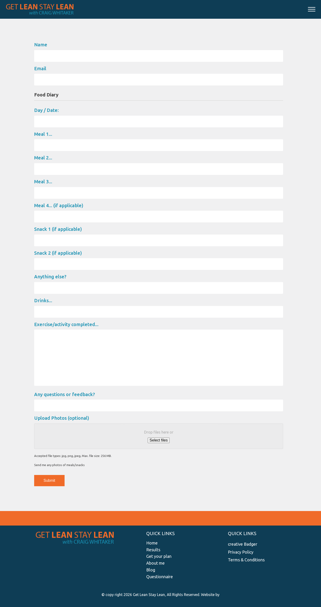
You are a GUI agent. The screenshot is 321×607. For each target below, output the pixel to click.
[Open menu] (311, 9)
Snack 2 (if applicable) (58, 253)
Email (40, 68)
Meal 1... (43, 134)
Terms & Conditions (246, 559)
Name (40, 44)
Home (152, 543)
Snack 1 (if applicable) (58, 229)
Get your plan (158, 556)
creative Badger (242, 544)
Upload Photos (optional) (61, 418)
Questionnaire (159, 576)
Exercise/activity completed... (66, 324)
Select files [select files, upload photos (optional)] (159, 440)
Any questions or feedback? (64, 394)
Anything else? (50, 276)
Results (153, 549)
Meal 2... (43, 157)
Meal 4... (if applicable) (58, 205)
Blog (150, 569)
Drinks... (43, 300)
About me (155, 563)
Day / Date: (46, 110)
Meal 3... (43, 181)
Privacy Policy (240, 552)
